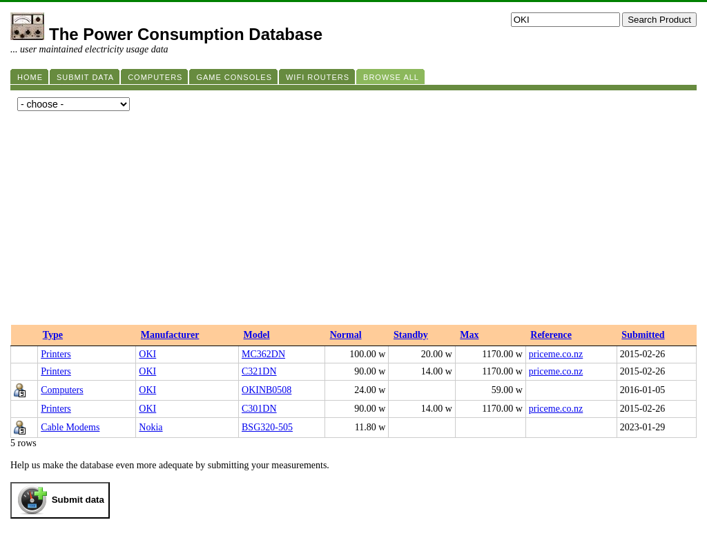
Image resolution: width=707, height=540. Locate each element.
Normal (346, 335)
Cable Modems (70, 427)
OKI (147, 354)
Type (53, 335)
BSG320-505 (267, 427)
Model (257, 335)
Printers (56, 354)
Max (469, 335)
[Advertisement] (353, 221)
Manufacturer (170, 335)
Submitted (642, 335)
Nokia (150, 427)
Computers (62, 390)
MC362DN (263, 354)
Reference (551, 335)
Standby (411, 335)
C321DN (259, 371)
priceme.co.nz (556, 354)
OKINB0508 (266, 390)
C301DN (259, 408)
